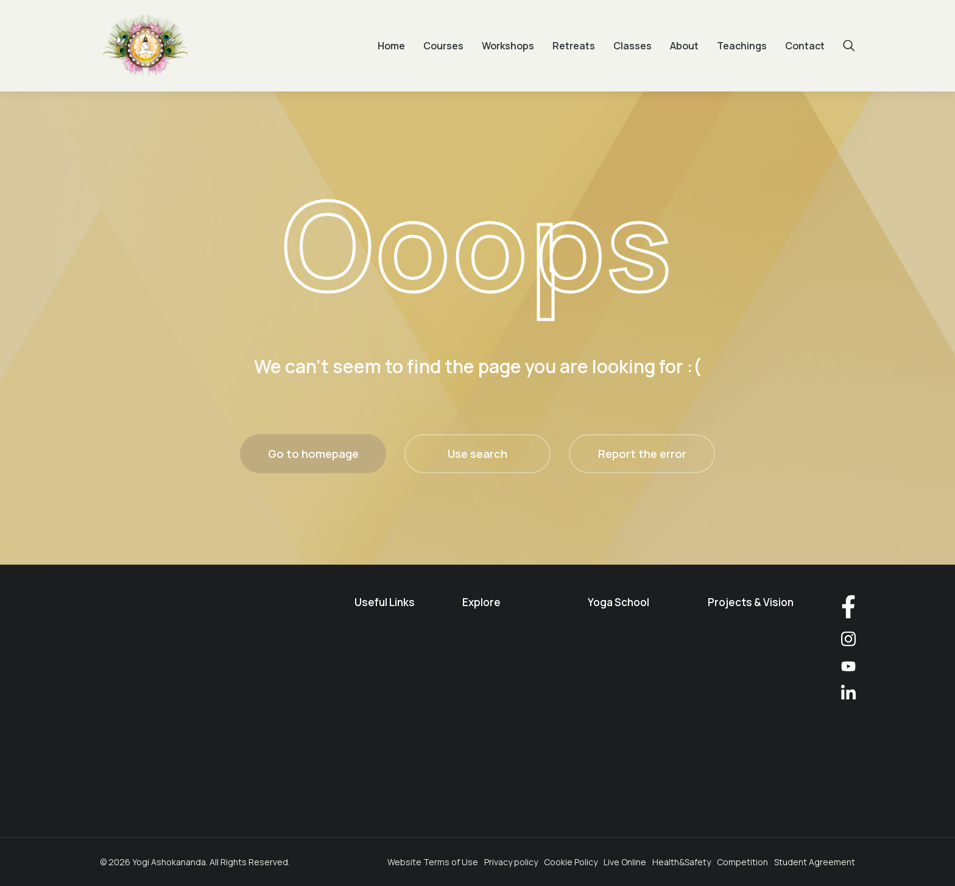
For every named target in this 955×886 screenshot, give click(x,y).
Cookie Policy (570, 862)
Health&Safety (681, 862)
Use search (477, 453)
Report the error (642, 453)
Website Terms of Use (432, 862)
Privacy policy (511, 862)
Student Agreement (814, 862)
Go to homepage (313, 453)
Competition (742, 862)
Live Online (625, 862)
